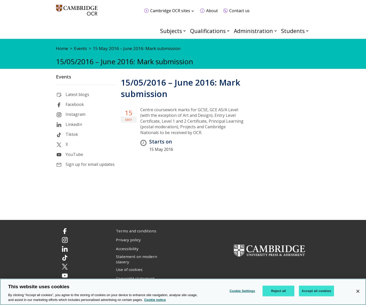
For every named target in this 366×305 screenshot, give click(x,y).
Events (63, 77)
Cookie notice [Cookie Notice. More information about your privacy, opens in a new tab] (155, 300)
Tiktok (72, 134)
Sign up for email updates (90, 164)
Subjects (171, 31)
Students (293, 31)
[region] (183, 292)
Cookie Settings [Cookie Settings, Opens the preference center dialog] (242, 291)
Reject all (278, 291)
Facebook (75, 104)
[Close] (357, 291)
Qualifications (208, 31)
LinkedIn (74, 124)
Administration (253, 31)
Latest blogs (77, 94)
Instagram (75, 114)
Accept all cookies (316, 291)
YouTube (74, 154)
